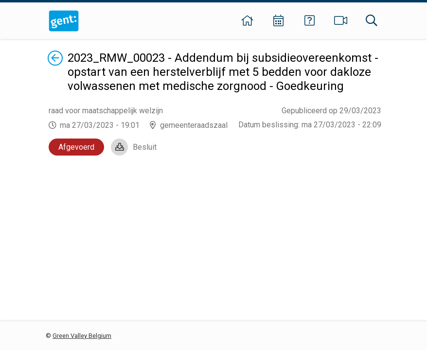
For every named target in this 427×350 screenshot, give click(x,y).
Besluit (145, 147)
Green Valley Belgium (82, 335)
